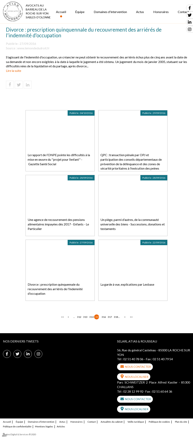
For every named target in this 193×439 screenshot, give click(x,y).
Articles (61, 426)
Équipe (79, 12)
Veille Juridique (136, 421)
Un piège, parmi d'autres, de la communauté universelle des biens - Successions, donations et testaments (132, 224)
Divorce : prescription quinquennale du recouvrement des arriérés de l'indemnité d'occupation (55, 288)
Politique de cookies (159, 421)
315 (97, 316)
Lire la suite (13, 70)
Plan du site (181, 421)
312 (79, 316)
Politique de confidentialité (17, 426)
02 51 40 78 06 (133, 359)
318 (115, 316)
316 (103, 316)
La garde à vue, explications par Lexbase (127, 284)
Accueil (61, 12)
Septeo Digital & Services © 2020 (19, 434)
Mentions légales (44, 426)
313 (85, 316)
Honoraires (161, 12)
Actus (140, 12)
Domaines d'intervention (110, 12)
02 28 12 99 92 (133, 391)
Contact (91, 421)
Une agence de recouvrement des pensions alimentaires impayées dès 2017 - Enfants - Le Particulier (58, 224)
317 (109, 316)
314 (91, 316)
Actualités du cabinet (112, 421)
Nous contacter (138, 366)
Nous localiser (136, 376)
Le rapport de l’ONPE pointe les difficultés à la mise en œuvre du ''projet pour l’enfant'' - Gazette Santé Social (59, 159)
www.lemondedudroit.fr (33, 48)
